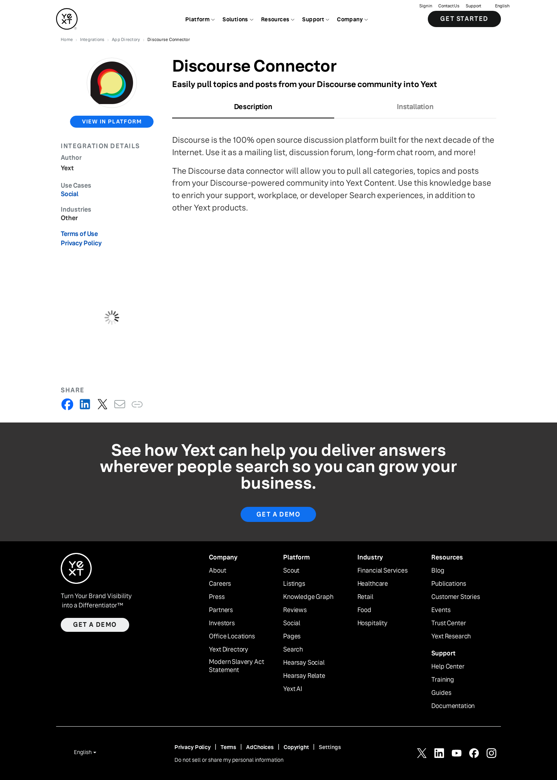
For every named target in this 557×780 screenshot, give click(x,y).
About (217, 571)
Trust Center (448, 623)
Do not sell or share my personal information (229, 759)
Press (216, 597)
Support (473, 6)
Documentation (453, 706)
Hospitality (372, 623)
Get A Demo (278, 514)
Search (293, 649)
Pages (292, 636)
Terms (228, 747)
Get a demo (95, 625)
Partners (221, 610)
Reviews (295, 610)
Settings (330, 747)
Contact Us (449, 6)
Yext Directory (228, 649)
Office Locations (232, 636)
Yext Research (451, 636)
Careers (220, 584)
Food (364, 610)
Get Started (464, 19)
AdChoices (260, 747)
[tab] (253, 109)
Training (442, 680)
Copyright (296, 747)
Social (291, 623)
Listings (294, 584)
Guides (441, 693)
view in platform (112, 121)
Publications (448, 584)
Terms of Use (79, 234)
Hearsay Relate (304, 676)
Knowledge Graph (308, 597)
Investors (222, 623)
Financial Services (382, 571)
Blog (437, 571)
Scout (291, 571)
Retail (365, 597)
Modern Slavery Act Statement (236, 666)
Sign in (425, 6)
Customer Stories (455, 597)
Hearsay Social (304, 663)
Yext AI (292, 689)
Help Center (447, 667)
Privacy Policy (81, 243)
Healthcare (372, 584)
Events (440, 610)
